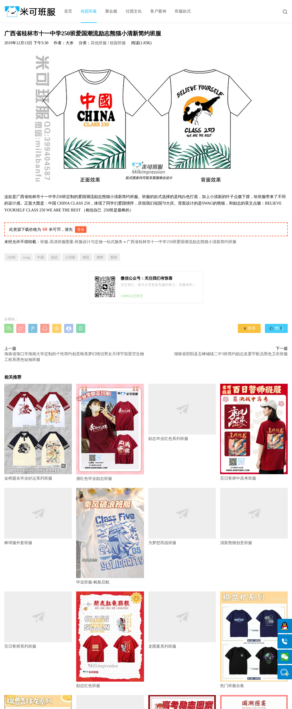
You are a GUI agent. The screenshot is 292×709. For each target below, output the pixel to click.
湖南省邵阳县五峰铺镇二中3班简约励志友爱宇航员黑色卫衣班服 (231, 354)
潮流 (85, 257)
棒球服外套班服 (38, 516)
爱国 (113, 257)
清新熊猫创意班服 (254, 516)
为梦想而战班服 (182, 516)
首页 (68, 11)
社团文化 (134, 11)
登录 (80, 229)
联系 (249, 328)
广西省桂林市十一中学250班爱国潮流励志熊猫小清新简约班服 (181, 242)
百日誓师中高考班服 (254, 432)
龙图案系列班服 (182, 620)
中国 (40, 257)
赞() (276, 328)
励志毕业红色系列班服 (182, 412)
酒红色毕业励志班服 (110, 432)
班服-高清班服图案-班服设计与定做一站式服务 (81, 242)
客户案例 (158, 11)
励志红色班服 (110, 639)
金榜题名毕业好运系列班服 (38, 432)
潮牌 (99, 257)
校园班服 (89, 11)
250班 (11, 257)
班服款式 (183, 11)
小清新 (70, 257)
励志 (54, 257)
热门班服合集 (254, 639)
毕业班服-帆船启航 (110, 536)
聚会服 (111, 11)
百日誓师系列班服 (38, 620)
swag (26, 257)
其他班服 (99, 43)
